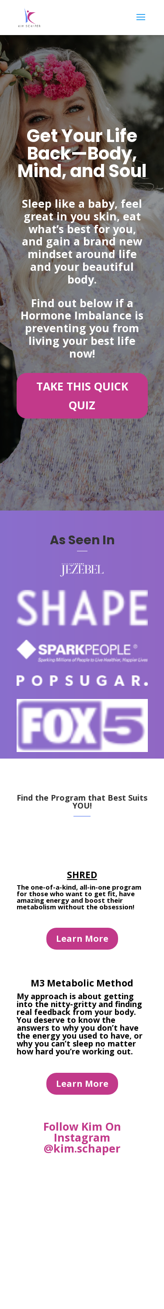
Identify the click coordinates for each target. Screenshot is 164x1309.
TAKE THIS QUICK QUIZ (82, 395)
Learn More (82, 938)
